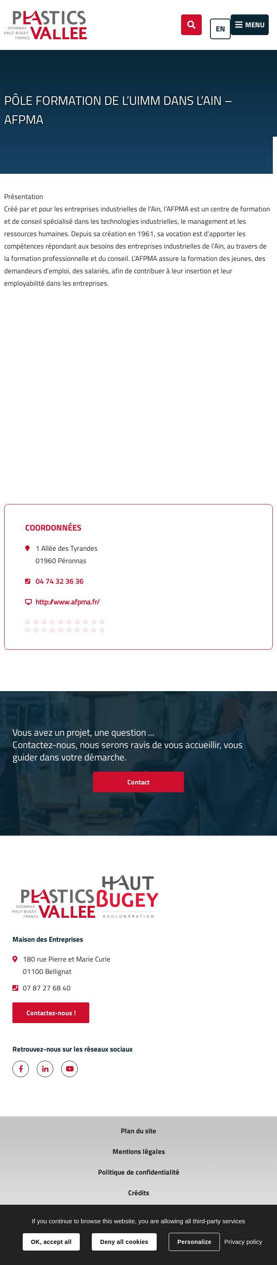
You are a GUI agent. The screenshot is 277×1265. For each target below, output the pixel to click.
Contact (138, 782)
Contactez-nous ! (51, 1013)
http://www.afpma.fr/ (68, 602)
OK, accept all (51, 1242)
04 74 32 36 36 (60, 581)
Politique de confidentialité (138, 1172)
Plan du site (138, 1130)
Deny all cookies (124, 1242)
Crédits (138, 1192)
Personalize (194, 1242)
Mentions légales (138, 1151)
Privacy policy (243, 1241)
